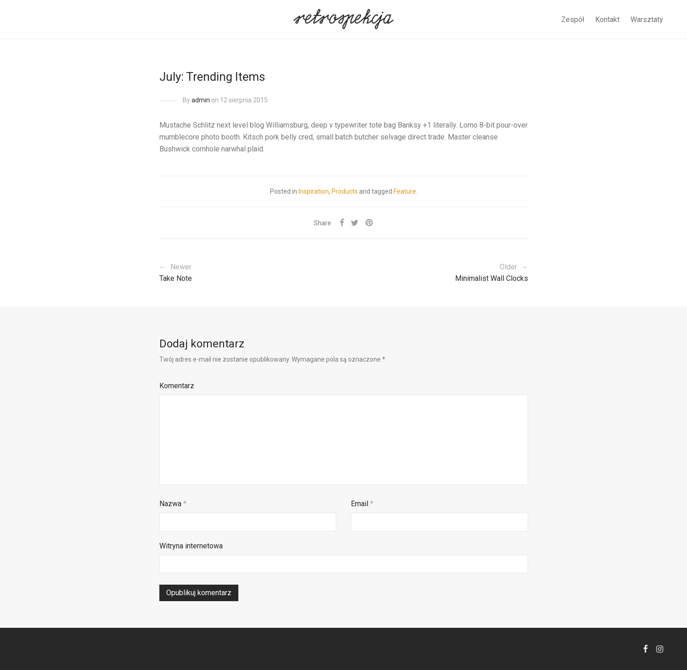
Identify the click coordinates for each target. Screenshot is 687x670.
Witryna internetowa (191, 546)
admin (200, 100)
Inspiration (313, 191)
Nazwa (172, 503)
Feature (405, 191)
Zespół (572, 19)
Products (345, 191)
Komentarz (176, 385)
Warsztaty (647, 19)
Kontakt (607, 19)
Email (362, 503)
